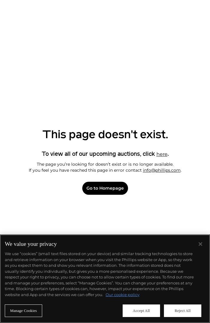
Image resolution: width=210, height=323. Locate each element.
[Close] (200, 244)
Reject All (183, 310)
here (162, 154)
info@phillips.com (162, 170)
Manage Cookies (23, 310)
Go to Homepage (105, 188)
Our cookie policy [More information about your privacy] (122, 294)
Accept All (141, 310)
